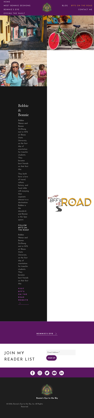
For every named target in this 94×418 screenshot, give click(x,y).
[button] (23, 296)
